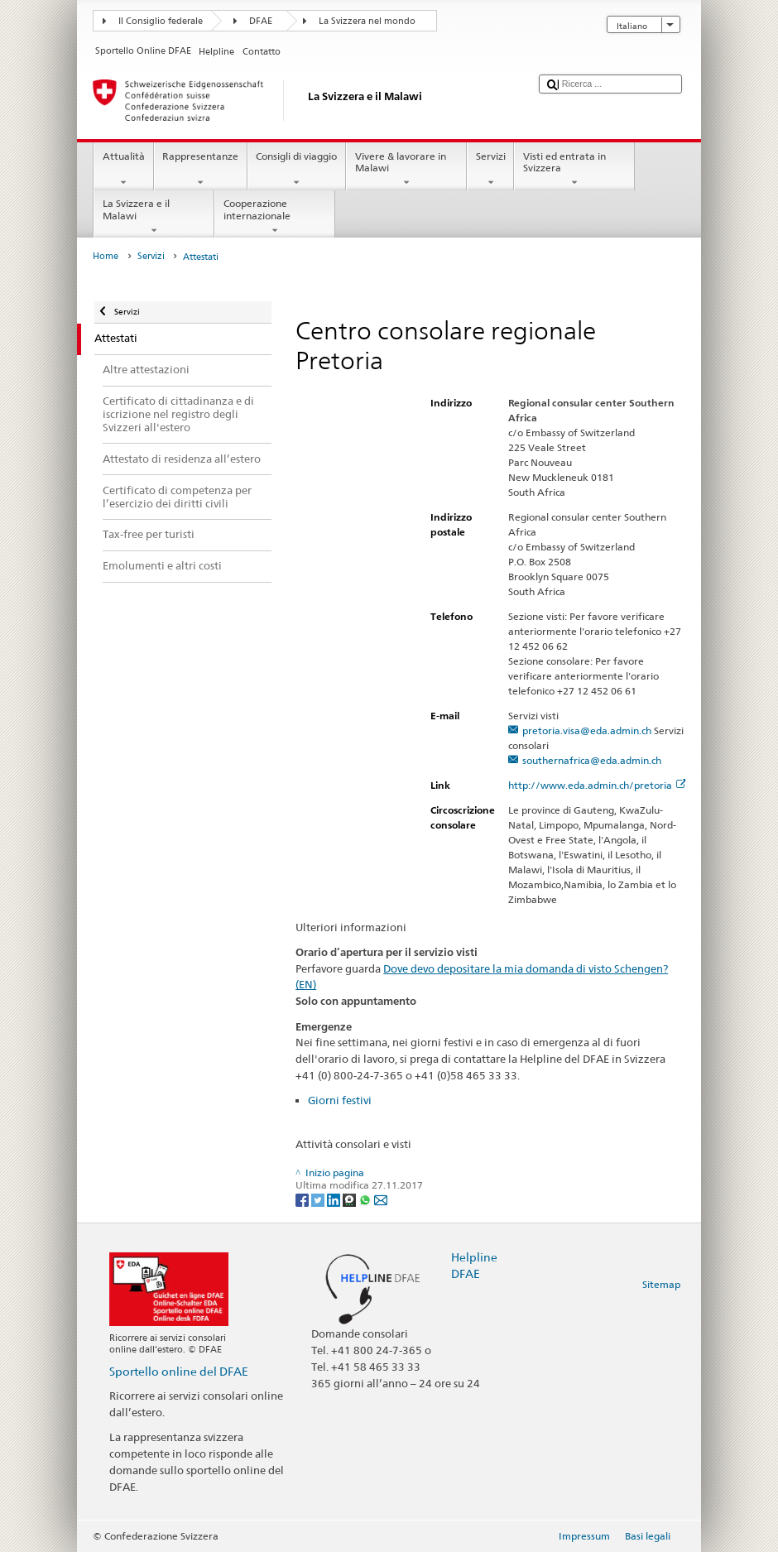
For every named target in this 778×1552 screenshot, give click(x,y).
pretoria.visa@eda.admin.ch (586, 730)
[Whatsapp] (366, 1199)
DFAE (260, 21)
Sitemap (661, 1284)
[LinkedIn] (335, 1199)
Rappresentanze (201, 170)
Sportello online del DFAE (178, 1371)
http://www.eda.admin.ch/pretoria (597, 785)
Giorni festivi (340, 1100)
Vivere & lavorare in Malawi (406, 170)
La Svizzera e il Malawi (154, 217)
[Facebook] (303, 1199)
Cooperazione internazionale (274, 217)
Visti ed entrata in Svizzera (574, 170)
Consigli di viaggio (296, 170)
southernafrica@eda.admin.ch (591, 760)
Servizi (490, 170)
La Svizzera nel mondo (367, 21)
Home (105, 256)
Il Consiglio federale (160, 21)
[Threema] (350, 1199)
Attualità (123, 170)
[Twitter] (319, 1199)
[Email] (380, 1199)
